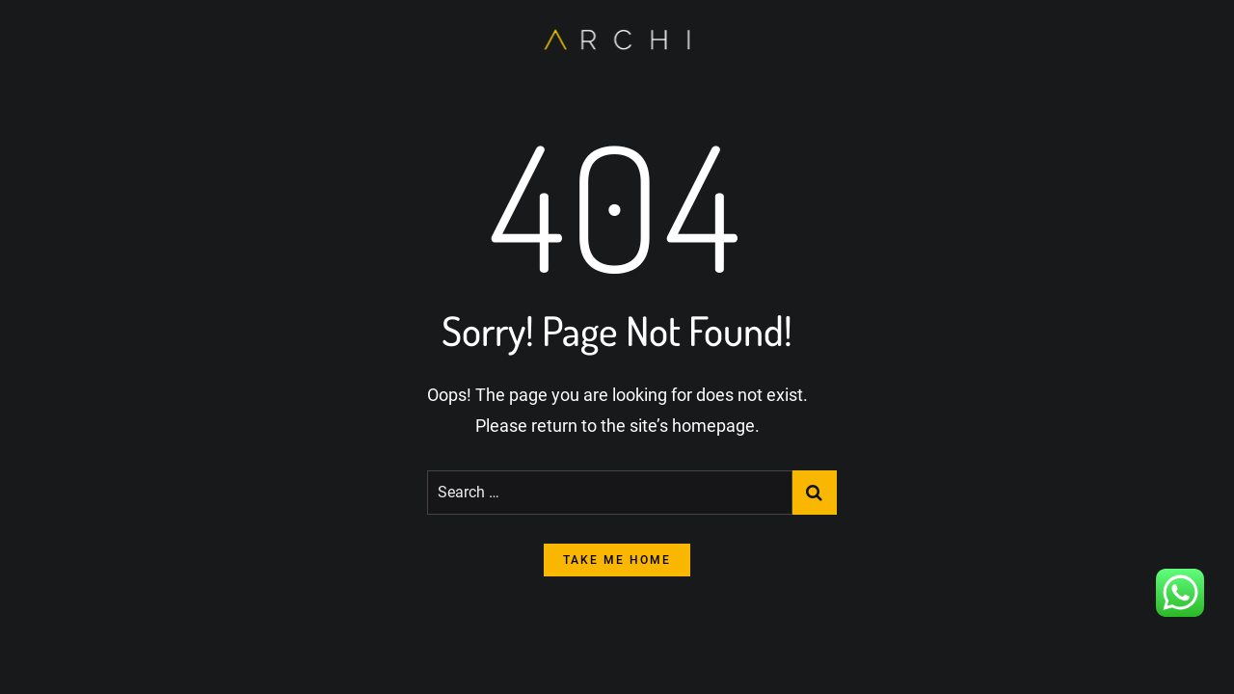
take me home (617, 560)
